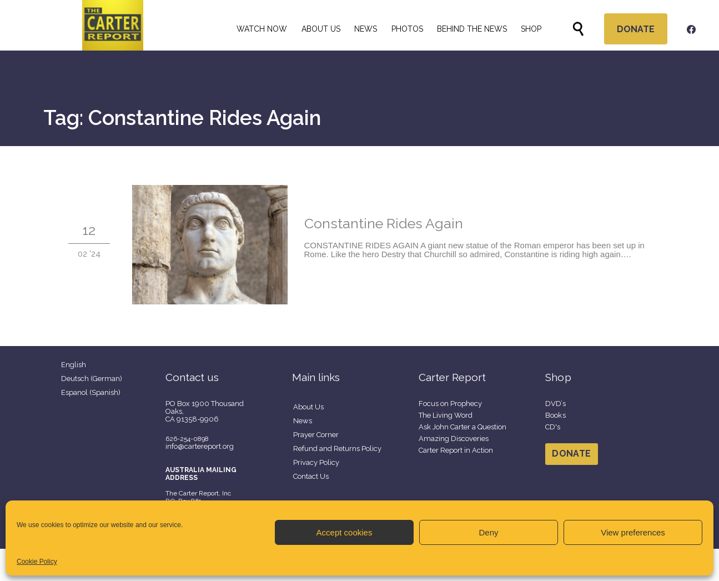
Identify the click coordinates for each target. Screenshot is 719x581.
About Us (308, 407)
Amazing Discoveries (454, 438)
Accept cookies (344, 532)
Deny (488, 532)
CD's (553, 427)
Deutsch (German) (91, 378)
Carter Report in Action (456, 450)
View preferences (633, 532)
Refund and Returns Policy (337, 448)
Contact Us (311, 476)
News (302, 421)
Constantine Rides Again (383, 223)
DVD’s (555, 403)
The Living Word (445, 415)
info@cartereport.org (199, 446)
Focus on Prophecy (450, 403)
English (73, 364)
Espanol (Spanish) (90, 392)
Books (555, 415)
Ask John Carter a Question (462, 427)
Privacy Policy (316, 462)
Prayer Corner (316, 434)
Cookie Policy (37, 561)
